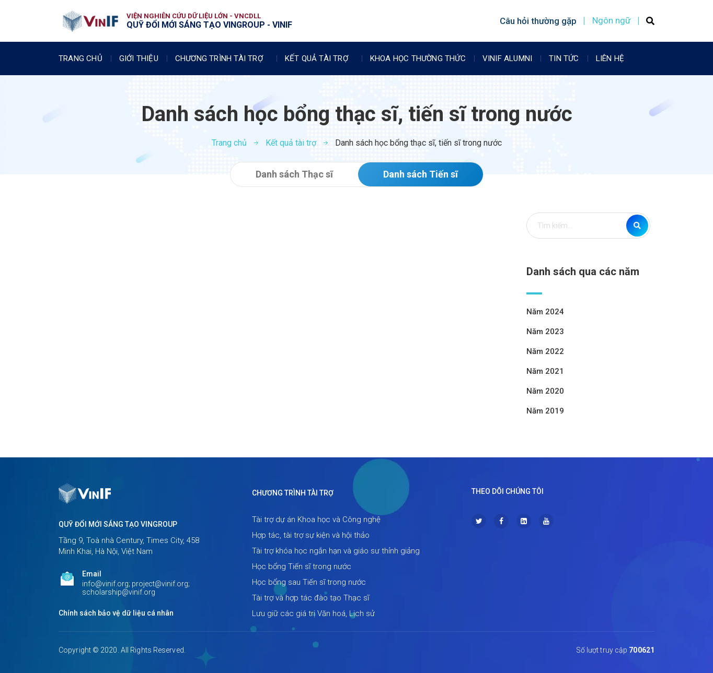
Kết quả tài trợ (319, 58)
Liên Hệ (610, 58)
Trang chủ (80, 58)
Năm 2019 (545, 411)
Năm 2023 (545, 331)
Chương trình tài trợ (221, 58)
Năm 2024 (545, 311)
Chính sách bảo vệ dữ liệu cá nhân (116, 613)
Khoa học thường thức (418, 58)
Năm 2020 (545, 391)
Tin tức (564, 58)
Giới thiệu (138, 58)
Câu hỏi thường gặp (538, 21)
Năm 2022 (545, 351)
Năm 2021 (545, 371)
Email (91, 574)
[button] (294, 174)
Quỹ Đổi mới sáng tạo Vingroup (118, 524)
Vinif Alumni (507, 58)
